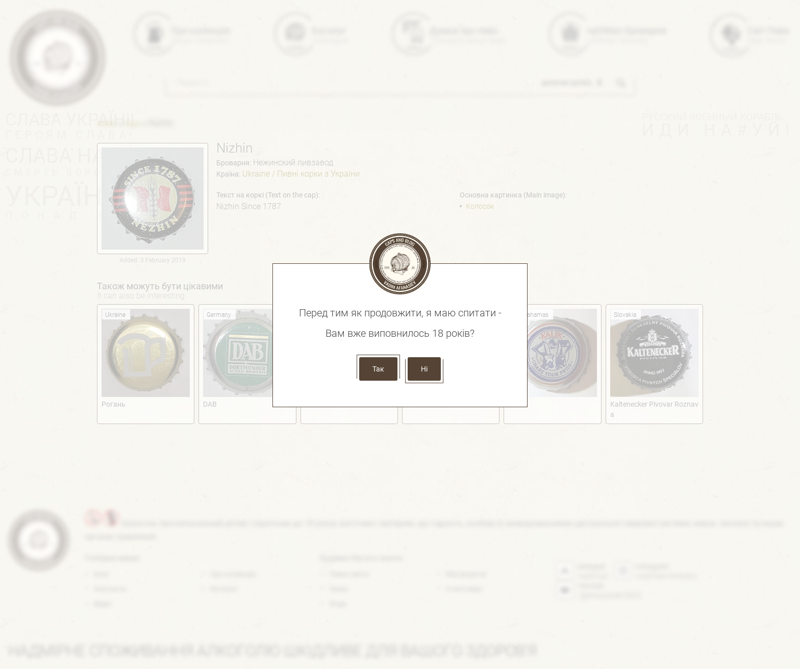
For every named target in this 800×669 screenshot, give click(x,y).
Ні (424, 369)
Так (378, 369)
